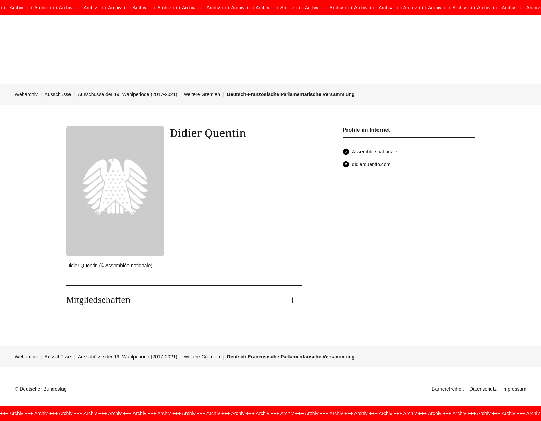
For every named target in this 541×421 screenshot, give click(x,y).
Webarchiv (26, 94)
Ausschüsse (58, 94)
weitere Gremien (202, 94)
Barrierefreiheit (448, 389)
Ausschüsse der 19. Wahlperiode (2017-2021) (127, 94)
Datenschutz (483, 389)
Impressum (514, 389)
